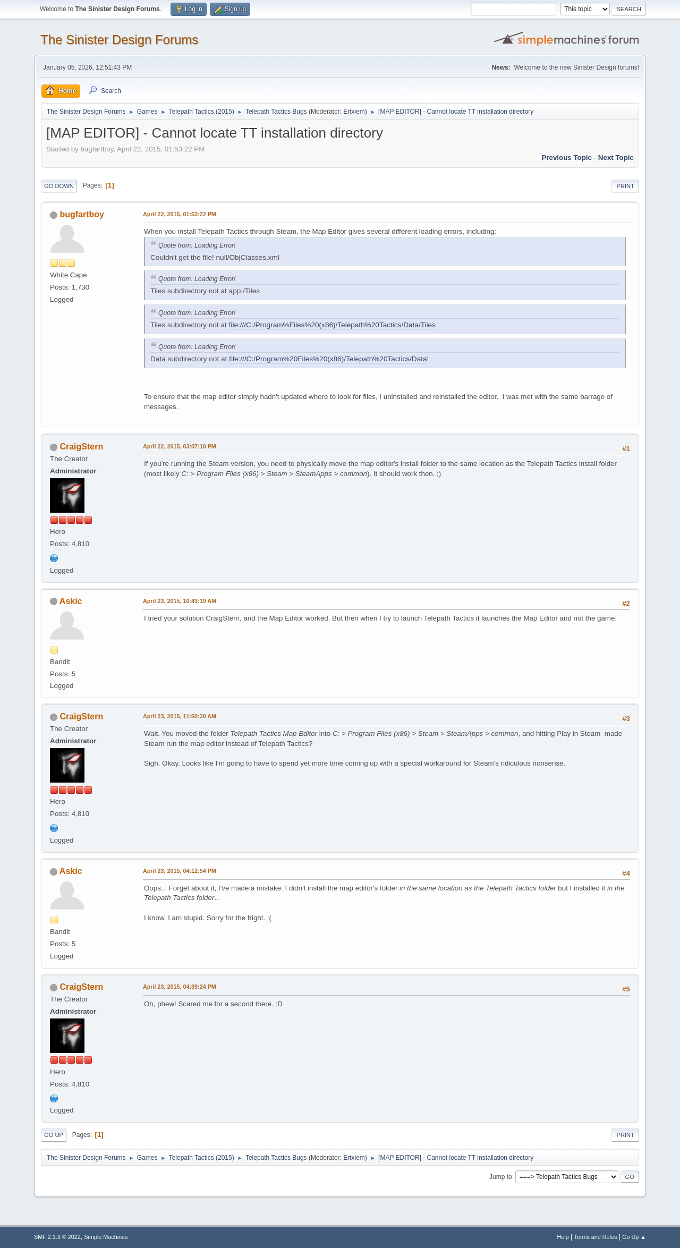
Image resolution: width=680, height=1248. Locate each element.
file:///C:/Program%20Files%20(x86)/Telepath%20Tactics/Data (328, 359)
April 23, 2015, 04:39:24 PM (179, 986)
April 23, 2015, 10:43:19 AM (179, 601)
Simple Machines (106, 1237)
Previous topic (566, 158)
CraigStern (81, 446)
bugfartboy (82, 214)
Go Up (53, 1135)
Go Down (59, 186)
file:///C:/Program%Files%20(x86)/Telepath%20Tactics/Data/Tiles (332, 325)
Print (625, 186)
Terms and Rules (595, 1237)
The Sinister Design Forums (119, 39)
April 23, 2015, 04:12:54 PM (179, 871)
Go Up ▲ (634, 1237)
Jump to (500, 1176)
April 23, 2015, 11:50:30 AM (179, 716)
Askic (71, 601)
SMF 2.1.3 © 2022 (57, 1237)
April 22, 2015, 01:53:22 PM (179, 214)
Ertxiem (354, 111)
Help (563, 1237)
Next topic (616, 158)
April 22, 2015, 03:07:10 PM (179, 446)
